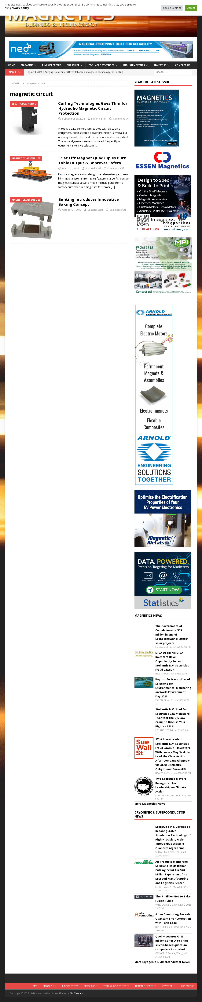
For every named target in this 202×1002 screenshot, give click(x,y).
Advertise (160, 65)
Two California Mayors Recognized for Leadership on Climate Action (170, 785)
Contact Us (182, 65)
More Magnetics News (149, 803)
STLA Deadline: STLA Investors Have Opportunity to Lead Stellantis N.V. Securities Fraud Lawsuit (172, 661)
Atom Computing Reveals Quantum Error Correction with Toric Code (173, 918)
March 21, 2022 (70, 168)
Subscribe (73, 65)
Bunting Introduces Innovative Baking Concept (88, 202)
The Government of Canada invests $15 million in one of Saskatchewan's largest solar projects (172, 634)
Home (11, 65)
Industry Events (134, 65)
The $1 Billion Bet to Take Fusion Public (173, 898)
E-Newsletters (51, 65)
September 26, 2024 (73, 118)
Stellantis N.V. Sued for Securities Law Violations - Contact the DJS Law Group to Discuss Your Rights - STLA (172, 717)
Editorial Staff (99, 118)
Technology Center (101, 65)
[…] (96, 145)
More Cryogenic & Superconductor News (162, 962)
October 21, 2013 (71, 209)
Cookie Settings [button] (172, 7)
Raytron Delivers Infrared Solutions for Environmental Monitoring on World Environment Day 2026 (173, 687)
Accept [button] (191, 7)
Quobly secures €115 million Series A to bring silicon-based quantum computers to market (171, 943)
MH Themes (76, 993)
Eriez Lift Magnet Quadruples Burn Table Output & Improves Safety (92, 160)
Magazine (27, 65)
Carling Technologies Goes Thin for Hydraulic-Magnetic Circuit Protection (92, 108)
